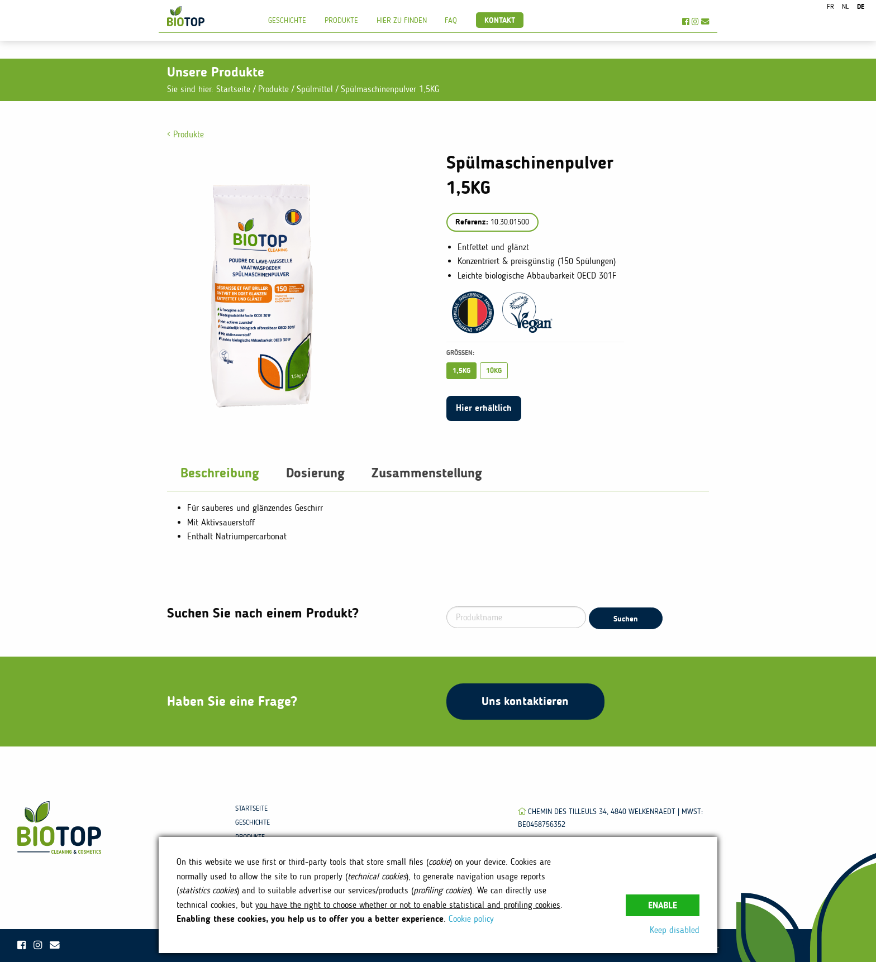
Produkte (341, 20)
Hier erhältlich (484, 408)
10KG (494, 370)
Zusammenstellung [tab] (427, 473)
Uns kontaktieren (525, 701)
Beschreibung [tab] (219, 473)
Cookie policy (471, 918)
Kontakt (499, 20)
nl (845, 7)
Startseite (233, 89)
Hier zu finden (402, 20)
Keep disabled (674, 930)
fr (830, 7)
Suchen (625, 619)
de (860, 7)
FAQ (451, 20)
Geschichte (287, 20)
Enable (662, 905)
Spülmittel (316, 89)
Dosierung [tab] (315, 473)
